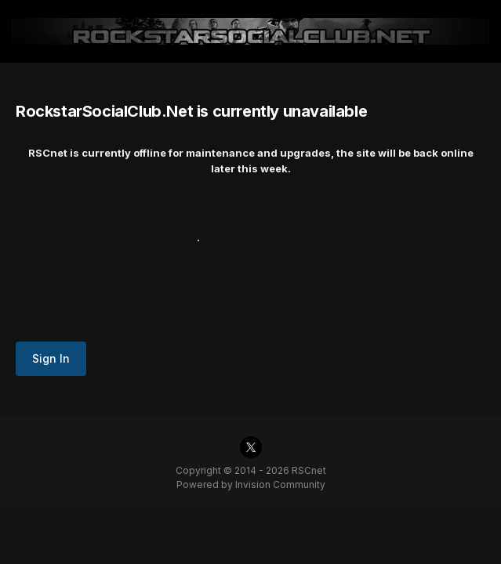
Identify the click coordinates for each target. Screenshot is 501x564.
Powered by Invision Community (250, 484)
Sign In (51, 358)
